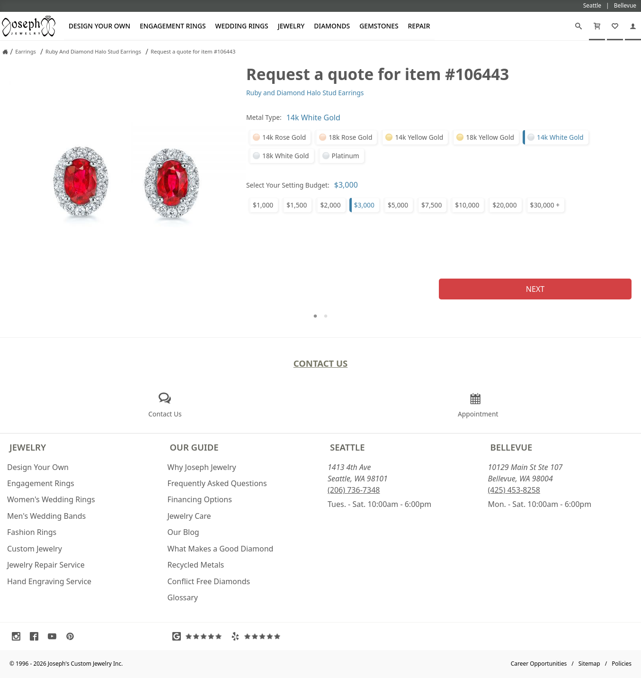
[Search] (578, 26)
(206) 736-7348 (354, 490)
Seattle (347, 447)
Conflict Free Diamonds (209, 581)
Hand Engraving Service (49, 581)
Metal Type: (264, 117)
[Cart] (597, 26)
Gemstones (378, 25)
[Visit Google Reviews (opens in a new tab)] (199, 636)
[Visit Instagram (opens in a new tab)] (18, 636)
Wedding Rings (241, 25)
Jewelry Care (189, 516)
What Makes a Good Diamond (221, 548)
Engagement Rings (172, 25)
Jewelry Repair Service (46, 565)
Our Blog (183, 532)
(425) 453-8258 (514, 490)
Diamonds (332, 25)
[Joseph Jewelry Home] (5, 51)
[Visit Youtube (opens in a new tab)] (54, 636)
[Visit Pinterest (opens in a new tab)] (72, 636)
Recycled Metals (196, 565)
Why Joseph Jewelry (202, 467)
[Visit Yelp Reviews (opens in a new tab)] (258, 636)
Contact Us (321, 363)
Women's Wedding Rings (51, 499)
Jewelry (291, 25)
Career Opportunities (539, 664)
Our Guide (194, 447)
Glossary (183, 597)
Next (535, 289)
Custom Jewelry (34, 548)
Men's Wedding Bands (46, 516)
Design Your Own (99, 25)
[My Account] (633, 26)
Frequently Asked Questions (217, 483)
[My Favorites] (615, 26)
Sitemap (589, 664)
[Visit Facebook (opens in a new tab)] (36, 636)
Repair (419, 25)
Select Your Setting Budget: (287, 185)
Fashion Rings (31, 532)
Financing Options (200, 499)
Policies (622, 664)
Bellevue (511, 447)
